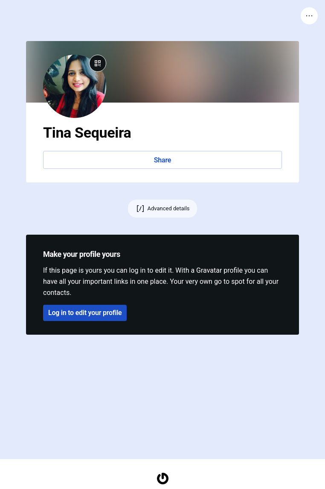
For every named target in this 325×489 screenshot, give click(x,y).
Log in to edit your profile (85, 313)
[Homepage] (162, 478)
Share (162, 160)
